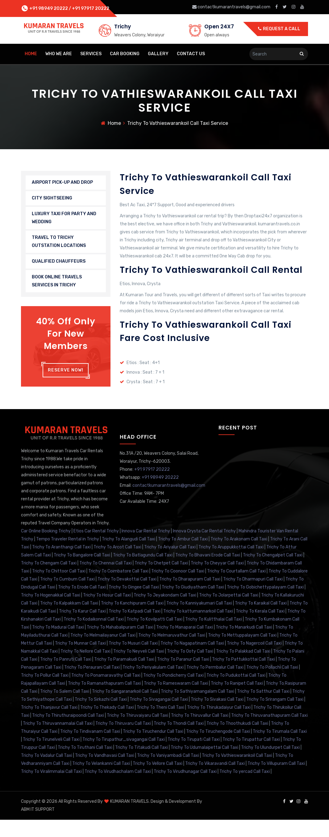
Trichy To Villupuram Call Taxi (276, 780)
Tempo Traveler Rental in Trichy (67, 556)
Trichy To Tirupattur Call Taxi (251, 756)
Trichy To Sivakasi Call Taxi (217, 716)
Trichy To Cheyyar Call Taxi (217, 580)
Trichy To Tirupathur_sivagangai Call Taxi (123, 756)
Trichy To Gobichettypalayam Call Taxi (265, 604)
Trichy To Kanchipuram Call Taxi (132, 620)
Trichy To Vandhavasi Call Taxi (104, 772)
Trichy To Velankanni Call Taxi (101, 780)
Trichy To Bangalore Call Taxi (82, 572)
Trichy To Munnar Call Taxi (80, 660)
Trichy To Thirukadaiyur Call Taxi (219, 724)
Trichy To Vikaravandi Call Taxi (215, 780)
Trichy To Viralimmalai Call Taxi (51, 788)
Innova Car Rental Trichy (146, 548)
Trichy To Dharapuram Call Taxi (189, 596)
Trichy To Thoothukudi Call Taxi (237, 740)
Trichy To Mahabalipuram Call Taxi (120, 644)
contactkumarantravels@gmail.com (231, 7)
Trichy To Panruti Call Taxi (65, 676)
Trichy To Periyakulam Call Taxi (153, 684)
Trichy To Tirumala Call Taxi (280, 748)
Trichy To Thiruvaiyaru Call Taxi (137, 732)
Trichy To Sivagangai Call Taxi (159, 716)
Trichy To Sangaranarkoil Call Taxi (125, 708)
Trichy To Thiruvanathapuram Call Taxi (269, 732)
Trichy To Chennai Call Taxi (105, 580)
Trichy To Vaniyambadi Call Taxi (168, 772)
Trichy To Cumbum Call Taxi (67, 596)
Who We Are (58, 53)
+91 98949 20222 (48, 8)
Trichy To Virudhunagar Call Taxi (185, 788)
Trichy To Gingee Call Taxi (134, 604)
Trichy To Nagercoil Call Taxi (254, 660)
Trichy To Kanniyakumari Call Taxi (199, 620)
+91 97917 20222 (90, 8)
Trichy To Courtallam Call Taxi (236, 588)
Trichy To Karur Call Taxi (82, 628)
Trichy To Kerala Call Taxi (260, 628)
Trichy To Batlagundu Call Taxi (143, 572)
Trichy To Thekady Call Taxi (107, 724)
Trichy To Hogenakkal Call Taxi (50, 612)
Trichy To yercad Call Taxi (244, 788)
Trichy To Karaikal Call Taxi (261, 620)
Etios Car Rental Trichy (96, 548)
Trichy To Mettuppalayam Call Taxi (242, 652)
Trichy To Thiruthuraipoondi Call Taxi (68, 732)
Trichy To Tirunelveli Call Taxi (51, 756)
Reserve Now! (65, 371)
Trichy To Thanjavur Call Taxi (49, 724)
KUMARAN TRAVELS (129, 818)
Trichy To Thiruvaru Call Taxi (123, 740)
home (31, 53)
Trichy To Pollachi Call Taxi (272, 684)
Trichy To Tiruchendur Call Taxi (153, 748)
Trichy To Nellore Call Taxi (85, 668)
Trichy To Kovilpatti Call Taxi (154, 636)
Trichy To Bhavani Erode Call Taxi (207, 572)
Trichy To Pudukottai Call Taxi (235, 692)
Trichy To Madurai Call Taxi (58, 644)
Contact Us (191, 53)
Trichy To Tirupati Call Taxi (194, 756)
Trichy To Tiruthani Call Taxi (85, 764)
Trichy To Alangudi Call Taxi (128, 556)
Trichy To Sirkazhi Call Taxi (101, 716)
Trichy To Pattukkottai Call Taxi (243, 676)
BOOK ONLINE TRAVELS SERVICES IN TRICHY (57, 282)
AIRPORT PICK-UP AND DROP (62, 184)
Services (91, 53)
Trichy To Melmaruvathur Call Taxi (171, 652)
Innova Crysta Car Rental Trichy (204, 548)
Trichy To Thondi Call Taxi (179, 740)
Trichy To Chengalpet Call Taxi (272, 572)
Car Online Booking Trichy (46, 548)
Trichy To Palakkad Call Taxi (243, 668)
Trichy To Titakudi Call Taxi (141, 764)
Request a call (279, 28)
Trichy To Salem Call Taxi (64, 708)
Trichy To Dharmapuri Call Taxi (253, 596)
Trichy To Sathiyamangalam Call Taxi (197, 708)
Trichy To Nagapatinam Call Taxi (192, 660)
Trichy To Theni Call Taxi (160, 724)
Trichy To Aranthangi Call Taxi (61, 564)
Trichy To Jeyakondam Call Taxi (165, 612)
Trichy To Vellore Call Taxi (157, 780)
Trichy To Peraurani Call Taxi (92, 684)
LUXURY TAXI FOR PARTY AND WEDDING (64, 219)
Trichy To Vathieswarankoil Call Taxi (237, 772)
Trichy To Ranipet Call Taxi (237, 700)
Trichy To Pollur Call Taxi (45, 692)
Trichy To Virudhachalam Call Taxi (118, 788)
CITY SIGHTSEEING (52, 199)
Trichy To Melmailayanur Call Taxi (102, 652)
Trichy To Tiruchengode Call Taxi (218, 748)
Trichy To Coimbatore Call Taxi (118, 588)
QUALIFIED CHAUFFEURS (58, 262)
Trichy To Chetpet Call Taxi (161, 580)
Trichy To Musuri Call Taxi (133, 660)
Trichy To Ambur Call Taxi (183, 556)
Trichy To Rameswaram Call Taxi (176, 700)
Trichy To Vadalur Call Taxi (46, 772)
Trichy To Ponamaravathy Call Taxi (105, 692)
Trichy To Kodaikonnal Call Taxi (94, 636)
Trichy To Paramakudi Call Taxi (124, 676)
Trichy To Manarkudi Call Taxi (244, 644)
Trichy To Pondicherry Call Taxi (173, 692)
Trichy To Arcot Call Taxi (117, 564)
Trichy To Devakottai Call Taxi (127, 596)
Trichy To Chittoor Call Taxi (58, 588)
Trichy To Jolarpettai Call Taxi (228, 612)
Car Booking (125, 53)
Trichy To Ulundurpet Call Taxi (270, 764)
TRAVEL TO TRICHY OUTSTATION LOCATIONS (59, 243)
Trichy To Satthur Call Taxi (263, 708)
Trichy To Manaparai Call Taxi (184, 644)
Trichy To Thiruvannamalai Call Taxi (58, 740)
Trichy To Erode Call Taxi (82, 604)
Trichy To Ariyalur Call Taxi (170, 564)
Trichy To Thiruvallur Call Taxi (199, 732)
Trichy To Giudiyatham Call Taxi (193, 604)
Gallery (158, 53)
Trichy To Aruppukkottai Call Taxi (231, 564)
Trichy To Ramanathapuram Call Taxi (104, 700)
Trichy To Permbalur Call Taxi (215, 684)
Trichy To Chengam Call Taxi (49, 580)
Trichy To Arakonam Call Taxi (238, 556)
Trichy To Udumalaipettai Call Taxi (204, 764)
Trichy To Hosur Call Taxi (107, 612)
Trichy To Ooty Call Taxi (190, 668)
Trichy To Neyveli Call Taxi (138, 668)
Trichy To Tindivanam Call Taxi (90, 748)
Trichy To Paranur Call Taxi (183, 676)
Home (114, 125)
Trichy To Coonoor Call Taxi (177, 588)
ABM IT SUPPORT (38, 826)
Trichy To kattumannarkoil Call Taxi (198, 628)
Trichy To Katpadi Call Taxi (134, 628)
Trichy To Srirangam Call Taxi (274, 716)
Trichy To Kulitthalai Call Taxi (213, 636)
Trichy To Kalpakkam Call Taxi (69, 620)
